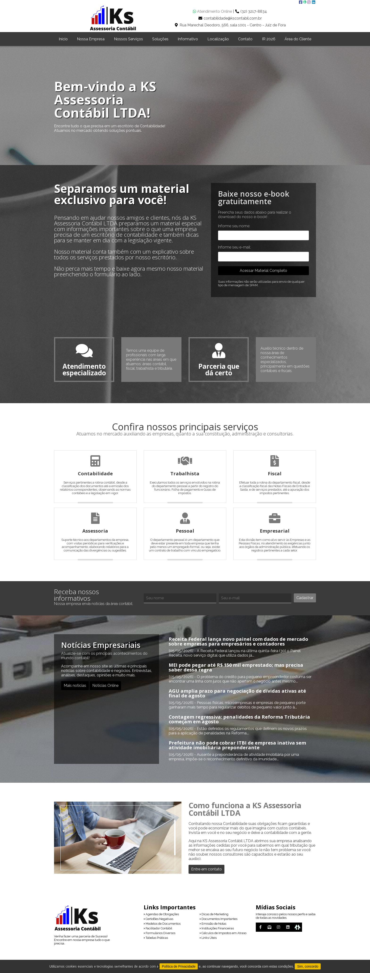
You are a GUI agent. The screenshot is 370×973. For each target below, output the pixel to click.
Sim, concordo (307, 966)
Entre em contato (206, 869)
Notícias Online (105, 685)
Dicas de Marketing (214, 914)
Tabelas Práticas (156, 938)
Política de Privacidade (178, 966)
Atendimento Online (212, 11)
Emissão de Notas (213, 924)
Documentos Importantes (218, 919)
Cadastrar (304, 598)
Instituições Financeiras (217, 928)
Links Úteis (208, 938)
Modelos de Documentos (162, 924)
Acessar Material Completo (263, 270)
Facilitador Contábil (158, 928)
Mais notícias (75, 685)
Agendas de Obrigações (161, 914)
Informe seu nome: (234, 226)
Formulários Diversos (159, 933)
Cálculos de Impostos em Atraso (223, 933)
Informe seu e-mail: (234, 247)
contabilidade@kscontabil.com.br (233, 18)
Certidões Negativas (158, 919)
